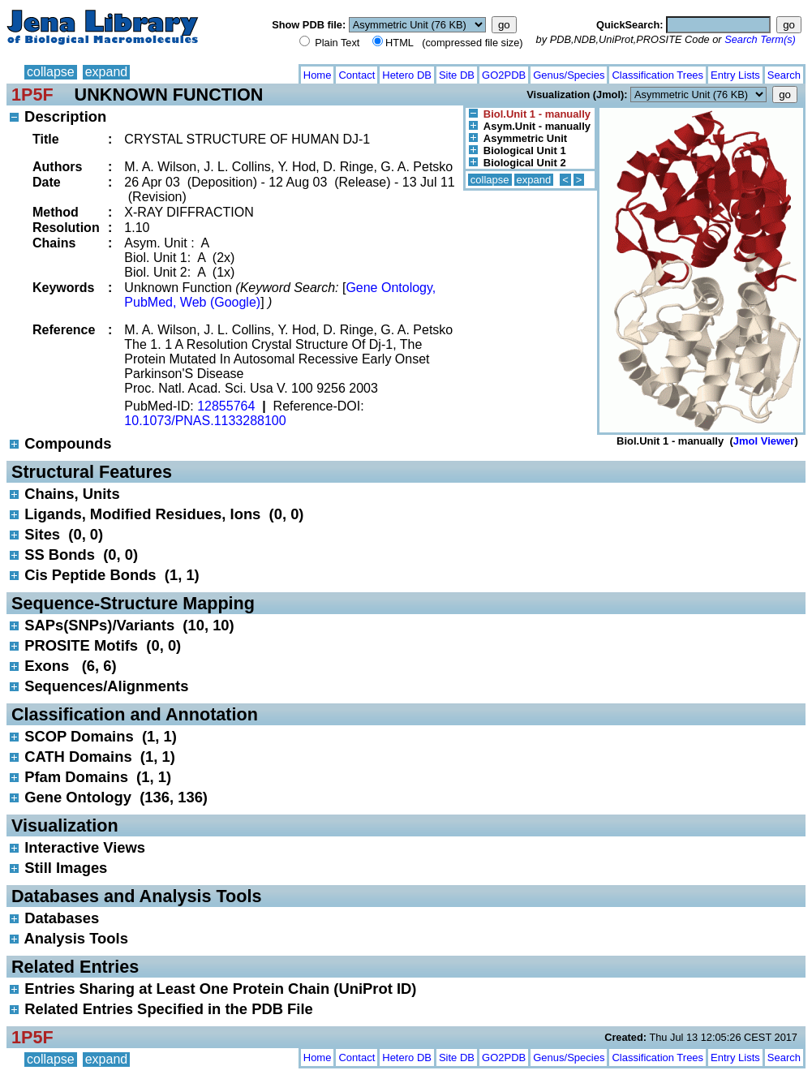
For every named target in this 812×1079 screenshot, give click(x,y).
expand (106, 72)
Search (784, 75)
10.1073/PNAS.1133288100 (205, 421)
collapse (51, 72)
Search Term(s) (760, 39)
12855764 (226, 406)
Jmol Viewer (764, 441)
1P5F (32, 94)
